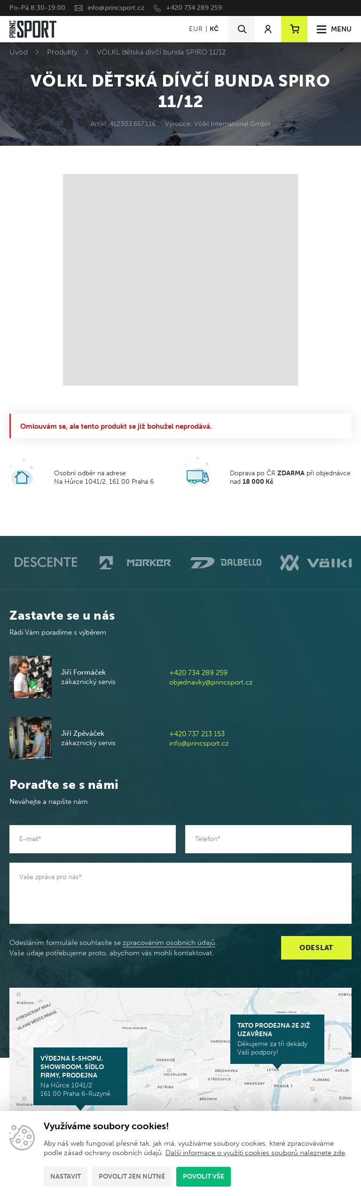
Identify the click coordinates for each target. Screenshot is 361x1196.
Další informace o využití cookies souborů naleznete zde (255, 1153)
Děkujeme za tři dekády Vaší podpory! (277, 1039)
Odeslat (316, 948)
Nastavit (65, 1176)
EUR (196, 29)
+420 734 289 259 (194, 8)
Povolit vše (203, 1176)
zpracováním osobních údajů (169, 942)
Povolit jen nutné (132, 1176)
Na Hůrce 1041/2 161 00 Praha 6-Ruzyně (80, 1076)
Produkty (62, 51)
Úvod (18, 51)
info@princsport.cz (115, 8)
